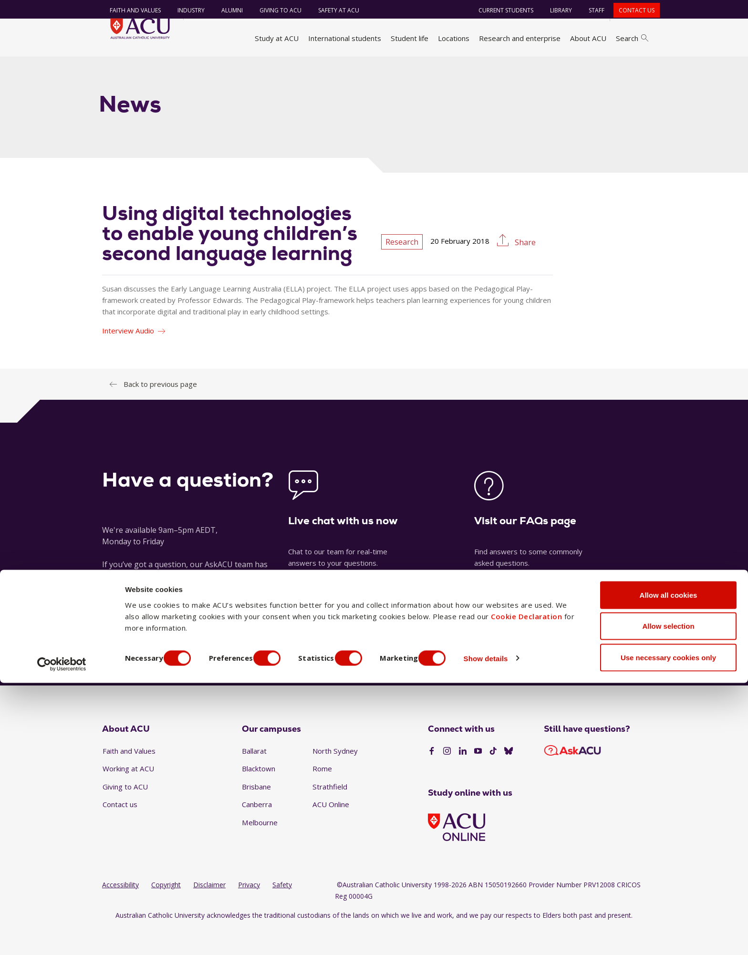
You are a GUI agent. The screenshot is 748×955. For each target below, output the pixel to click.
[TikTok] (493, 777)
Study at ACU (277, 38)
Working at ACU (128, 794)
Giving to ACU (275, 10)
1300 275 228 (574, 675)
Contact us (631, 10)
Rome (322, 794)
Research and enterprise (520, 38)
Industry (185, 10)
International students (344, 38)
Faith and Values (129, 10)
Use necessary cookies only (668, 929)
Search (632, 38)
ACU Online (330, 830)
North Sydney (335, 776)
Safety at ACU (332, 10)
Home (115, 68)
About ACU (588, 38)
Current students (500, 10)
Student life (409, 38)
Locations (453, 38)
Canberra (257, 830)
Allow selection (668, 898)
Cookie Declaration (526, 888)
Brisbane (256, 813)
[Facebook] (432, 777)
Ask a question (316, 675)
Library (555, 10)
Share (524, 268)
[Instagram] (447, 777)
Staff (591, 10)
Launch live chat (316, 607)
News (188, 68)
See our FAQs (498, 607)
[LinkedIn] (463, 777)
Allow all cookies (668, 867)
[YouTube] (478, 777)
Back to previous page (160, 410)
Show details (512, 930)
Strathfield (329, 813)
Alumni (226, 10)
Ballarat (254, 776)
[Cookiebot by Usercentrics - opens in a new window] (62, 936)
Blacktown (258, 794)
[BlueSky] (508, 777)
